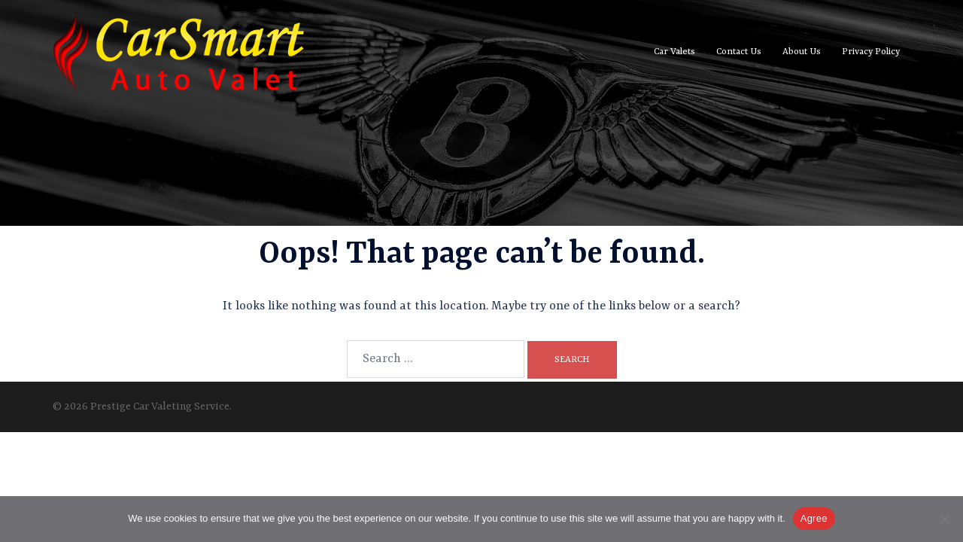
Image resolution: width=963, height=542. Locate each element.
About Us (801, 52)
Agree (814, 518)
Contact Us (738, 52)
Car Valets (674, 52)
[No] (944, 518)
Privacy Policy (871, 52)
